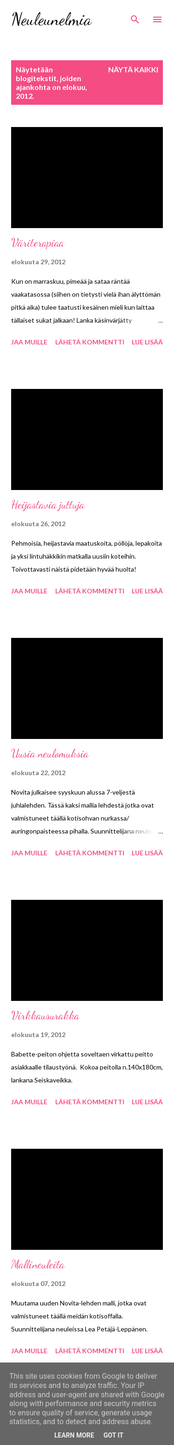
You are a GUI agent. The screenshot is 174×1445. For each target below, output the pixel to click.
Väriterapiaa (37, 242)
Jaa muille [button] (29, 342)
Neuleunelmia (51, 19)
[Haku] (135, 16)
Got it (113, 1435)
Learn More (74, 1435)
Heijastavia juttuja (47, 504)
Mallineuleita (37, 1264)
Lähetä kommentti (89, 342)
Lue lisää (147, 342)
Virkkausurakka (45, 1015)
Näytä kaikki (133, 69)
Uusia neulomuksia (50, 753)
